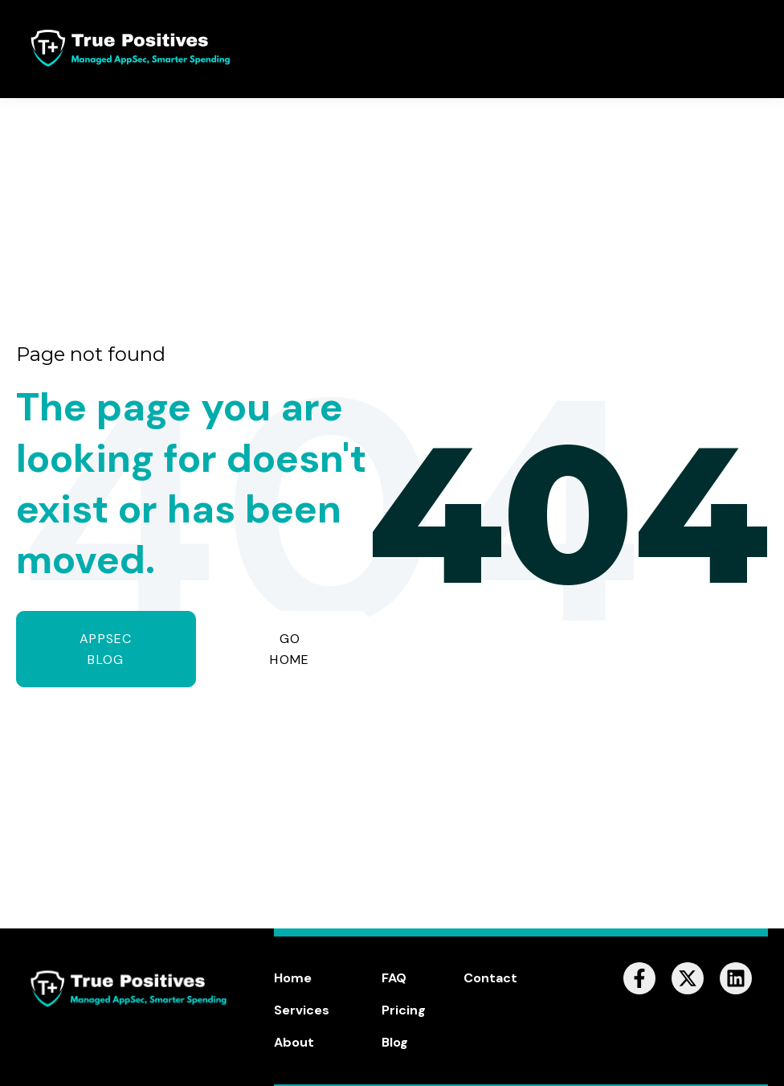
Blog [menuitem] (395, 1042)
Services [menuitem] (301, 1010)
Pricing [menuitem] (404, 1010)
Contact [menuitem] (490, 977)
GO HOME (289, 649)
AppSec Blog (106, 649)
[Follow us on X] (688, 978)
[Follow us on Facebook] (639, 978)
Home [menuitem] (293, 977)
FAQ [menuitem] (394, 977)
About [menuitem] (294, 1042)
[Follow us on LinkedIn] (736, 978)
